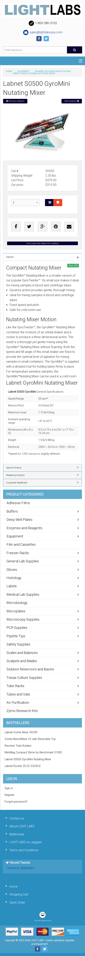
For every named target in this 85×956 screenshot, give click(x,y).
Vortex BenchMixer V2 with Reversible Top (30, 739)
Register (9, 795)
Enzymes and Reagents (24, 528)
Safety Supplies (18, 644)
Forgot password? (16, 801)
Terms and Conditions (23, 850)
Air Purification (18, 702)
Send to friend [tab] (42, 467)
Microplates (16, 611)
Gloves (12, 570)
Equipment (23, 71)
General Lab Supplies (23, 561)
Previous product (15, 101)
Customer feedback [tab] (42, 482)
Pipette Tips (16, 636)
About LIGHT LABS (21, 826)
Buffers (12, 511)
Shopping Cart (18, 894)
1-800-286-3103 (42, 23)
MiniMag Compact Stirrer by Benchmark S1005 (33, 752)
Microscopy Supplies (23, 619)
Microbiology (17, 603)
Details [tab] (42, 257)
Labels (12, 586)
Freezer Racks (18, 553)
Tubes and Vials (18, 694)
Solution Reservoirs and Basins (30, 669)
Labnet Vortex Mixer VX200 (21, 732)
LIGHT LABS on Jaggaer (25, 842)
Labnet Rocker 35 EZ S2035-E (23, 766)
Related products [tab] (42, 475)
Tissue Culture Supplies (24, 678)
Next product (72, 101)
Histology (14, 578)
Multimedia (16, 834)
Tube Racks (15, 686)
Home (9, 71)
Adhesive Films (18, 503)
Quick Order (17, 902)
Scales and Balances (22, 653)
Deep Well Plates (19, 520)
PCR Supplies (17, 628)
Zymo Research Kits (22, 711)
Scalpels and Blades (22, 661)
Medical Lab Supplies (23, 594)
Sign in (9, 788)
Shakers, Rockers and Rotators (53, 71)
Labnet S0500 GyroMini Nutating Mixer (28, 759)
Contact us (16, 818)
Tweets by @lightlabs (20, 868)
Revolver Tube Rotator (18, 745)
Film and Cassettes (21, 544)
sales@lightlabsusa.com (42, 32)
